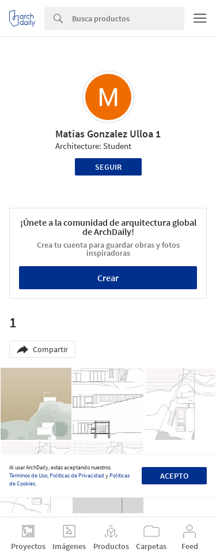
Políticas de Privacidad (77, 475)
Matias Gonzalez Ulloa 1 (108, 133)
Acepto (174, 476)
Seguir (108, 167)
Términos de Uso (28, 475)
